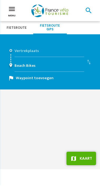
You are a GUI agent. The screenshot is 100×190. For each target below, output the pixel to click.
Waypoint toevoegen (35, 78)
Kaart (86, 158)
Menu (12, 11)
